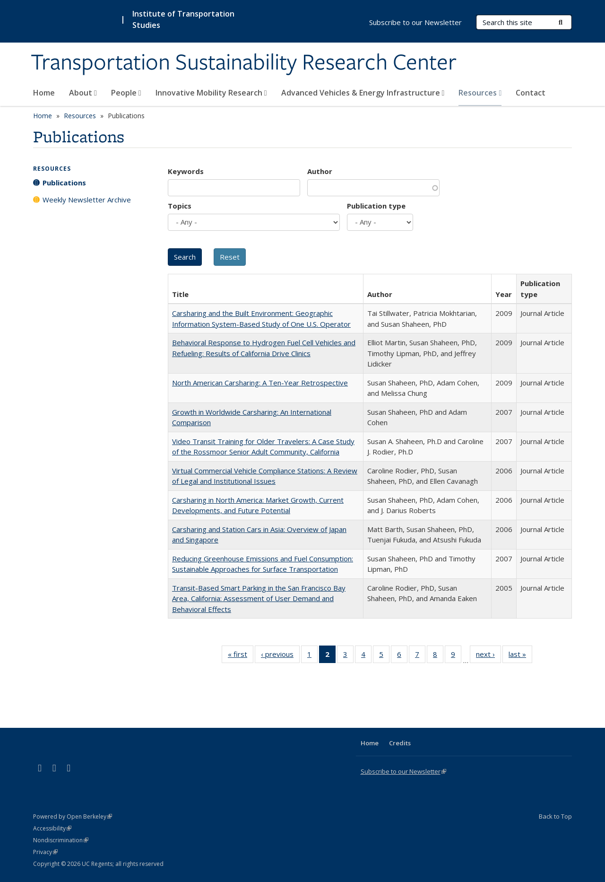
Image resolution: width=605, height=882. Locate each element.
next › (488, 656)
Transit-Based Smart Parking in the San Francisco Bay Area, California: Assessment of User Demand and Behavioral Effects (259, 598)
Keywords (186, 171)
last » (520, 656)
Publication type (376, 205)
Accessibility (52, 828)
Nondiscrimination (60, 840)
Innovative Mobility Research (211, 92)
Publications (64, 182)
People (126, 92)
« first (240, 656)
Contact (530, 92)
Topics (179, 205)
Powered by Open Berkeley (72, 816)
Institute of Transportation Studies (183, 19)
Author (319, 171)
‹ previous (280, 656)
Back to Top (555, 816)
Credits (400, 743)
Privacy (45, 852)
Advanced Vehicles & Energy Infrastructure (363, 92)
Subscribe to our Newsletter (415, 22)
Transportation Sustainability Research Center (244, 63)
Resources (479, 92)
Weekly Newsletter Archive (87, 199)
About (83, 92)
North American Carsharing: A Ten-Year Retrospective (260, 382)
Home (44, 92)
